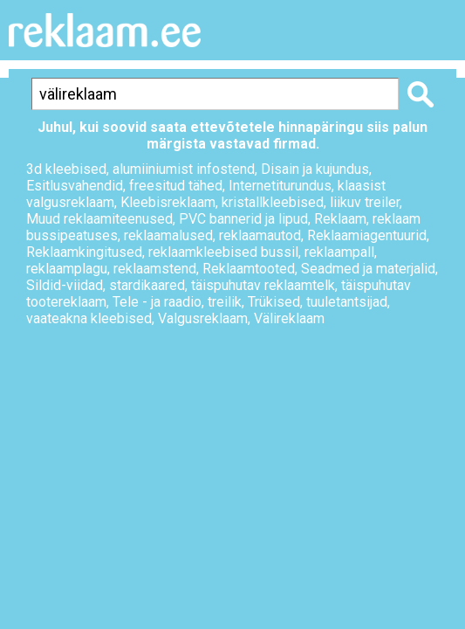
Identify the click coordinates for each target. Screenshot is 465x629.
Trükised (274, 302)
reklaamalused (168, 235)
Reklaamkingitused (84, 252)
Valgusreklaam (203, 318)
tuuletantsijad (346, 302)
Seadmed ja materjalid (368, 268)
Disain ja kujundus (315, 169)
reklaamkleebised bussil (223, 252)
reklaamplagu (66, 268)
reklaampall (339, 252)
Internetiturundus (280, 185)
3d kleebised (66, 169)
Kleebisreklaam (167, 202)
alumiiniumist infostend (184, 169)
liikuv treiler (365, 202)
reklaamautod (260, 235)
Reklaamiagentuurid (367, 235)
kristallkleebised (273, 202)
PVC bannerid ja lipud (243, 219)
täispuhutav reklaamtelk (263, 285)
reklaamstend (154, 268)
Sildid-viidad (64, 285)
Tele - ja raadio (157, 302)
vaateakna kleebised (89, 318)
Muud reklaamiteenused (99, 219)
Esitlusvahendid (74, 185)
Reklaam (340, 219)
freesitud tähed (175, 185)
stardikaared (147, 285)
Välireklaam (289, 318)
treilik (225, 302)
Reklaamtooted (248, 268)
